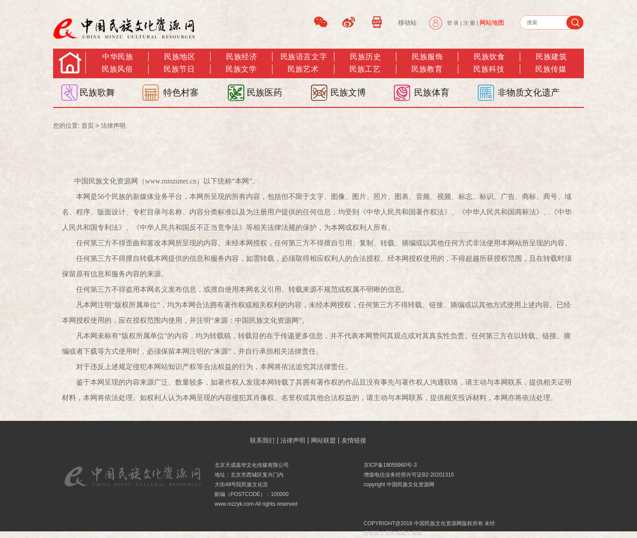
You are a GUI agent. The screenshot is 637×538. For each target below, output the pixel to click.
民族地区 (179, 57)
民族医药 (264, 92)
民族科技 (488, 69)
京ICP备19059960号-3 (390, 465)
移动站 (407, 22)
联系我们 (262, 440)
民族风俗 (117, 69)
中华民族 (117, 57)
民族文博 (348, 92)
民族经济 (241, 57)
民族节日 (179, 69)
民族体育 (431, 92)
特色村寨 (181, 92)
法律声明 (113, 125)
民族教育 (426, 69)
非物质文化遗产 (529, 92)
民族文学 (241, 69)
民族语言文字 (303, 57)
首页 (87, 125)
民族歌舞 (97, 92)
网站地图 (492, 22)
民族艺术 (303, 69)
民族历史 (365, 57)
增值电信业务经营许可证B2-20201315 (409, 475)
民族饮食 (489, 57)
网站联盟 (323, 440)
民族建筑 (551, 57)
